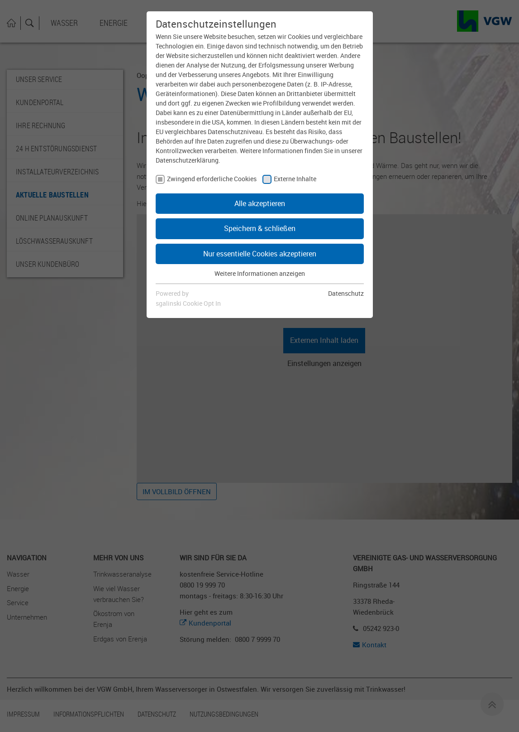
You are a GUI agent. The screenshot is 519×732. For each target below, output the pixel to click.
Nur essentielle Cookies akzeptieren (259, 254)
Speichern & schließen (259, 228)
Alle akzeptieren (259, 203)
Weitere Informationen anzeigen (259, 273)
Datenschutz (346, 293)
